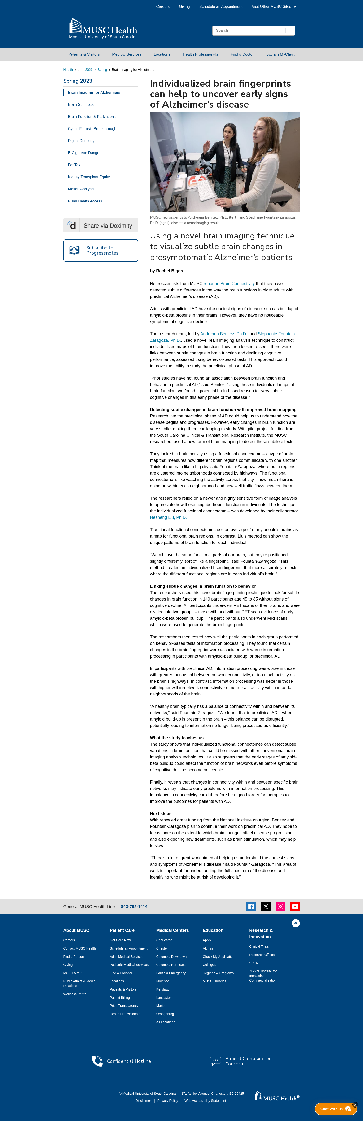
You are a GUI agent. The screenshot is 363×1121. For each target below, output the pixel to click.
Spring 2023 (77, 81)
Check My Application (218, 957)
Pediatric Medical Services (129, 965)
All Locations (165, 1022)
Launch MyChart (280, 54)
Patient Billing (120, 998)
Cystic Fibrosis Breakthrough (92, 129)
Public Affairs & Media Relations (79, 983)
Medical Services (126, 54)
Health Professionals (200, 54)
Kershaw (162, 989)
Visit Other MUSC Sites (274, 6)
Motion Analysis (81, 189)
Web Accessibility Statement (205, 1101)
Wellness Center (75, 994)
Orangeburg (165, 1014)
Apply (207, 940)
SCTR (253, 963)
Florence (162, 981)
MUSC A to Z (73, 973)
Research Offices (262, 955)
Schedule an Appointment (220, 6)
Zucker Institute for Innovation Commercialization (263, 975)
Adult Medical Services (126, 957)
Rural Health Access (85, 201)
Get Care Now (120, 940)
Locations (162, 54)
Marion (161, 1006)
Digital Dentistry (81, 141)
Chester (162, 948)
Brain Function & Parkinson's (92, 117)
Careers (163, 6)
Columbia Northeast (171, 965)
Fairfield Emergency (171, 973)
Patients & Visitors (84, 54)
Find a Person (73, 957)
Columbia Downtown (171, 957)
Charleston (164, 940)
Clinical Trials (259, 946)
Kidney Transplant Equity (89, 177)
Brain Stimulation (82, 105)
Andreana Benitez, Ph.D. (223, 334)
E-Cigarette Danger (84, 153)
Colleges (209, 965)
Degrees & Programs (218, 973)
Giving (184, 6)
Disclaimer (144, 1101)
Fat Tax (74, 165)
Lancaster (163, 998)
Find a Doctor (242, 54)
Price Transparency (124, 1006)
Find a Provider (121, 973)
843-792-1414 (134, 907)
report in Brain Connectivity (229, 283)
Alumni (208, 948)
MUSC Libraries (214, 981)
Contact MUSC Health (79, 948)
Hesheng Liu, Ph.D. (168, 517)
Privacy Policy (168, 1101)
